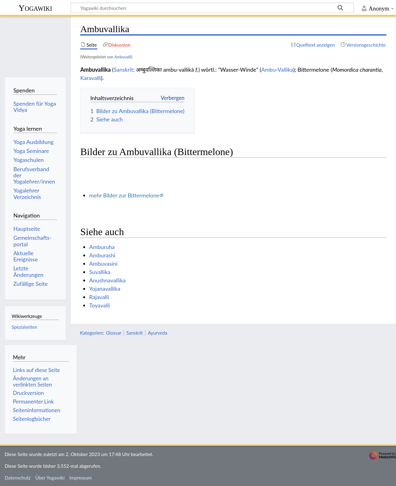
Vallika (285, 69)
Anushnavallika (107, 280)
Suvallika (99, 271)
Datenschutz (18, 477)
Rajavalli (99, 297)
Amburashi (102, 255)
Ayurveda (157, 333)
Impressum (80, 477)
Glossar (113, 333)
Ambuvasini (103, 263)
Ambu (268, 69)
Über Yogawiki (50, 477)
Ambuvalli (122, 56)
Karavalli (90, 77)
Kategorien (91, 333)
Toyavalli (99, 305)
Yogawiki (35, 8)
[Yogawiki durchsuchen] (212, 8)
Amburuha (102, 246)
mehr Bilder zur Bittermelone (124, 195)
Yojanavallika (104, 288)
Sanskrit (123, 69)
